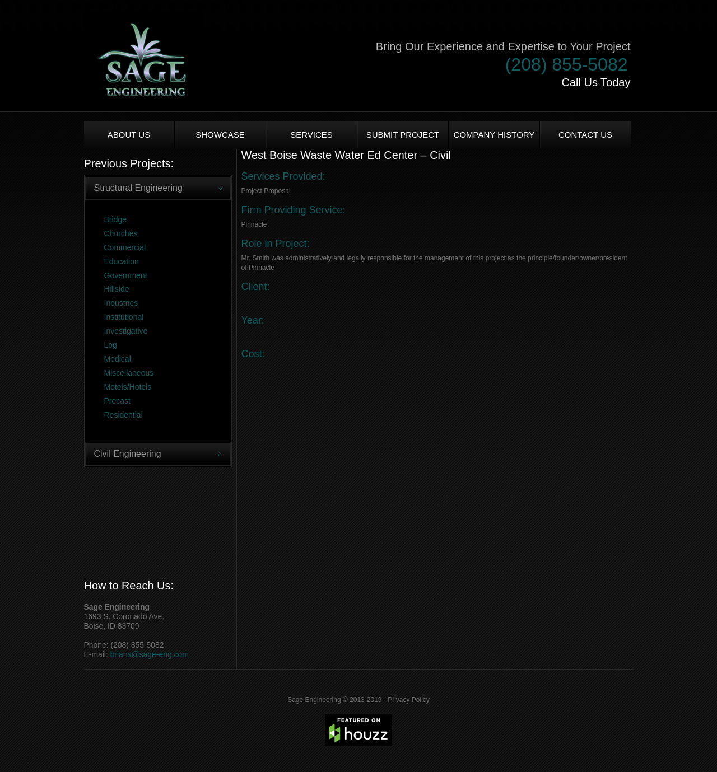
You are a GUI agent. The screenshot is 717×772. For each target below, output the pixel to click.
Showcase (220, 134)
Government (125, 275)
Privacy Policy (409, 700)
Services (311, 134)
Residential (123, 414)
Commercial (125, 247)
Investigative (126, 330)
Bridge (115, 219)
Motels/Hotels (128, 386)
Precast (117, 400)
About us (129, 134)
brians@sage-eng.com (149, 654)
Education (121, 261)
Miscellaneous (129, 372)
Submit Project (403, 134)
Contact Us (585, 134)
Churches (121, 233)
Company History (494, 134)
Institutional (124, 316)
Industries (121, 302)
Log (110, 344)
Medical (117, 358)
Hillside (116, 288)
